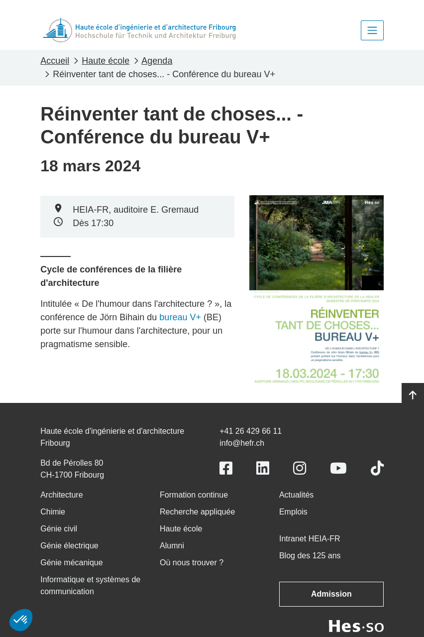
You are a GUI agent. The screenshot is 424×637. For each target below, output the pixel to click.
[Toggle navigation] (372, 30)
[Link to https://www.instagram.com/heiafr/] (299, 468)
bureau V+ (180, 317)
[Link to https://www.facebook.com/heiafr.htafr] (225, 468)
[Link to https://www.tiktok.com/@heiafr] (377, 468)
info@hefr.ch (241, 443)
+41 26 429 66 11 (250, 431)
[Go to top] (413, 395)
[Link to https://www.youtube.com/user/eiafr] (338, 468)
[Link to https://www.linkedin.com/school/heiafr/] (262, 468)
